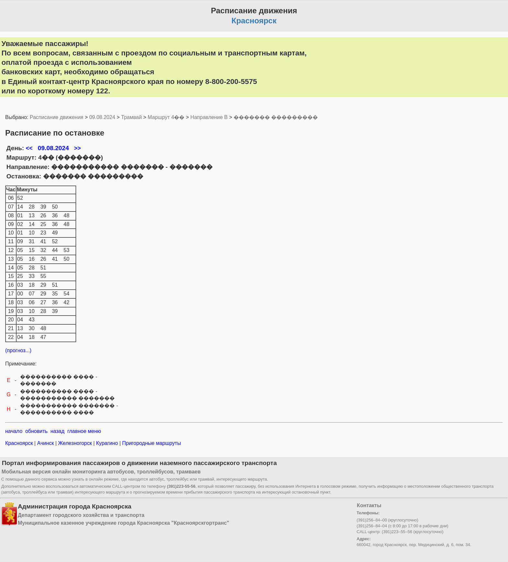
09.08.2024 (102, 117)
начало (13, 431)
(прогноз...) (18, 350)
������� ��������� (276, 117)
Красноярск (19, 443)
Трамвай (131, 117)
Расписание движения (56, 117)
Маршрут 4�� (166, 117)
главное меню (84, 431)
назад (57, 431)
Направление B (209, 117)
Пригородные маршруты (151, 443)
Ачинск (45, 443)
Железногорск (75, 443)
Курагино (107, 443)
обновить (36, 431)
